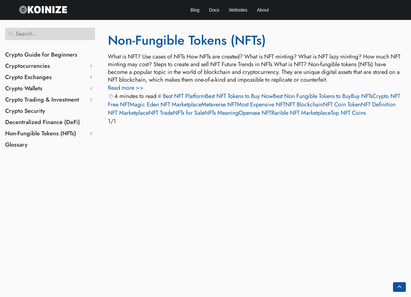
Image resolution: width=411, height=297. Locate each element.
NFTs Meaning (222, 113)
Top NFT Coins (348, 113)
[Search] (50, 34)
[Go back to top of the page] (399, 287)
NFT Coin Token (342, 104)
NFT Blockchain (304, 104)
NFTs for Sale (189, 113)
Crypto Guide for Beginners (41, 54)
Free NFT (119, 104)
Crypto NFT (386, 96)
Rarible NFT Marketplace (301, 113)
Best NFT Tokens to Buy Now (239, 96)
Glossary (16, 144)
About (263, 10)
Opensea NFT (255, 113)
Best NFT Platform (184, 96)
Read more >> (126, 88)
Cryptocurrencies (27, 66)
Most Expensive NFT (261, 104)
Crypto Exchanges (28, 77)
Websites (238, 10)
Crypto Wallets (23, 88)
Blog (194, 10)
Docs (214, 10)
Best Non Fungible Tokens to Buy (312, 96)
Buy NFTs (361, 96)
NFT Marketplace (128, 113)
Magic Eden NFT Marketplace (165, 104)
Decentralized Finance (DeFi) (42, 122)
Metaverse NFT (219, 104)
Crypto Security (25, 111)
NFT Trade (161, 113)
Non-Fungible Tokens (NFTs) (40, 133)
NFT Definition (378, 104)
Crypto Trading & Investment (42, 99)
